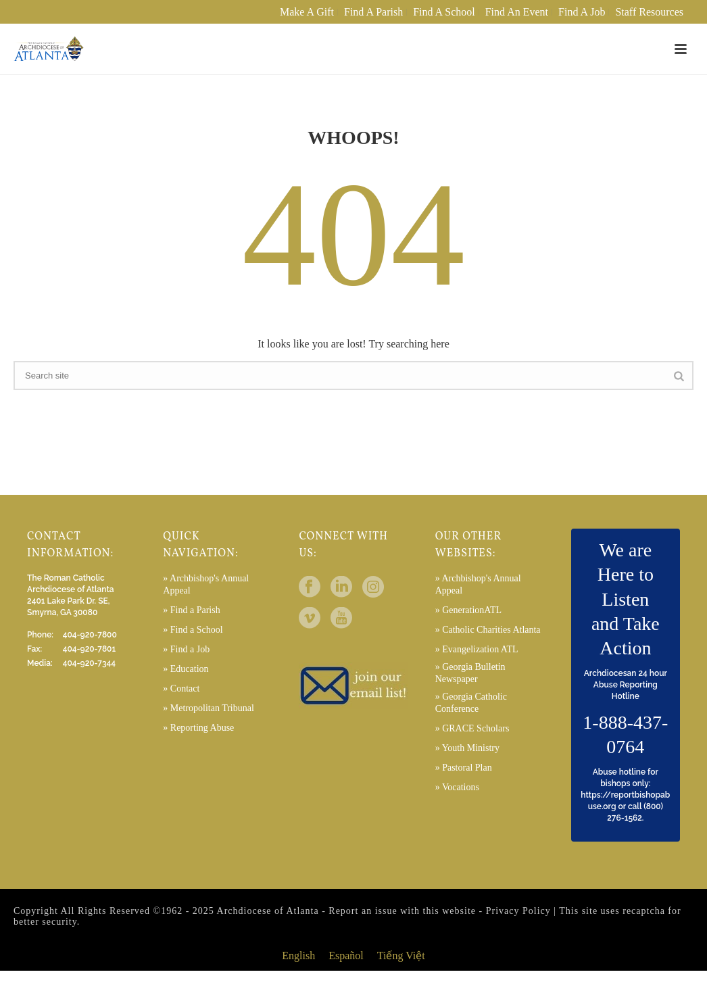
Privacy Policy (518, 911)
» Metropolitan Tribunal (208, 708)
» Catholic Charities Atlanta (488, 630)
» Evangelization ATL (476, 649)
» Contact (181, 688)
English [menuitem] (298, 955)
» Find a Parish (191, 610)
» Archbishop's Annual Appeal (206, 584)
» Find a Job (186, 649)
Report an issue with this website (402, 911)
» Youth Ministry (467, 748)
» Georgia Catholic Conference (471, 703)
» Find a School (192, 630)
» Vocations (457, 787)
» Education (185, 669)
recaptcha (644, 911)
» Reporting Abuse (198, 728)
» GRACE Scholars (472, 728)
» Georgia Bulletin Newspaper (470, 673)
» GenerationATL (468, 610)
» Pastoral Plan (463, 768)
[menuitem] (298, 955)
